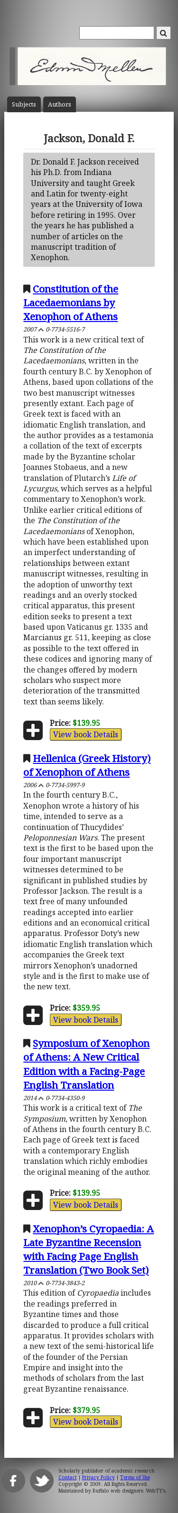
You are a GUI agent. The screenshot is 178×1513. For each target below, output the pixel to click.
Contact (67, 1477)
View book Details (85, 734)
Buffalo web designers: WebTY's (129, 1490)
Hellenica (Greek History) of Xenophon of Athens (86, 765)
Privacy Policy (98, 1477)
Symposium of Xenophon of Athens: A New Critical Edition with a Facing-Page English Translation (86, 1063)
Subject (24, 104)
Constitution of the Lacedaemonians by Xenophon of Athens (70, 302)
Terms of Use (135, 1477)
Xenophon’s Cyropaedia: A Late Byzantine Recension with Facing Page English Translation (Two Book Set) (88, 1249)
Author (59, 104)
